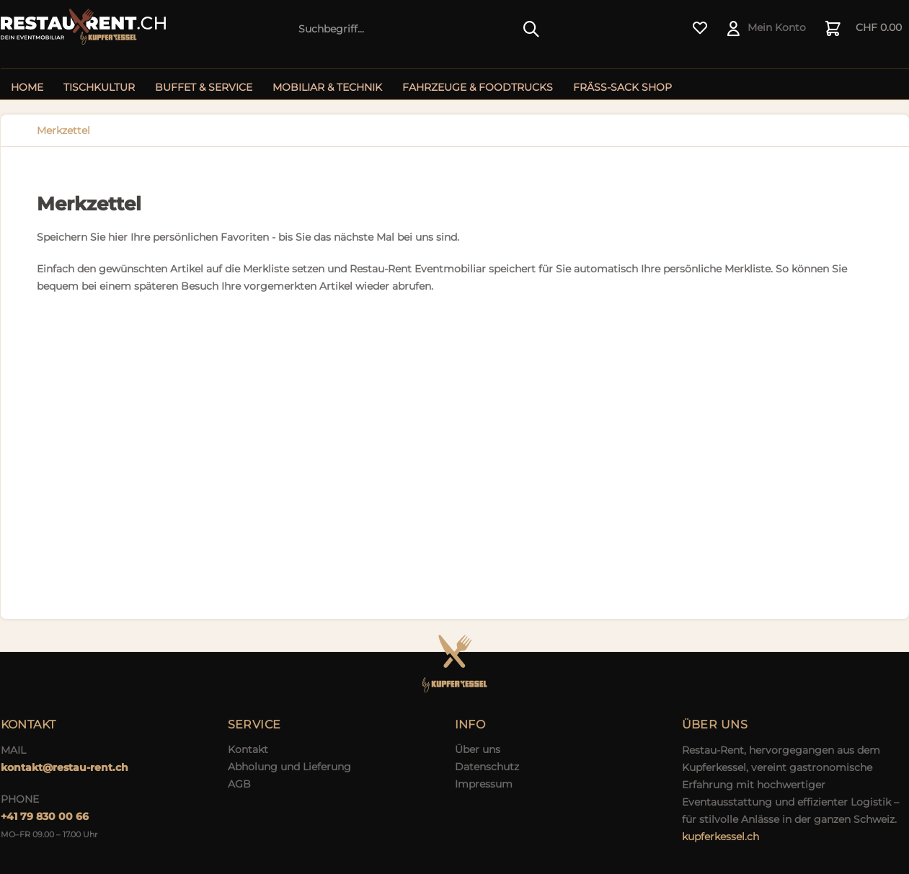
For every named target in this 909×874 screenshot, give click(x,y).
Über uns (477, 749)
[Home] (27, 87)
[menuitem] (419, 28)
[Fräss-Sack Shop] (622, 87)
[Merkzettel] (700, 28)
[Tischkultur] (99, 87)
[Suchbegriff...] (419, 28)
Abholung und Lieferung (289, 766)
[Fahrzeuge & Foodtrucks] (477, 87)
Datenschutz (487, 766)
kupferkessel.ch (720, 836)
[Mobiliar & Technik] (327, 87)
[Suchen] (531, 28)
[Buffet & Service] (203, 87)
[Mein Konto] (767, 28)
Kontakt (248, 749)
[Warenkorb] (864, 28)
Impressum (484, 783)
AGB (239, 783)
